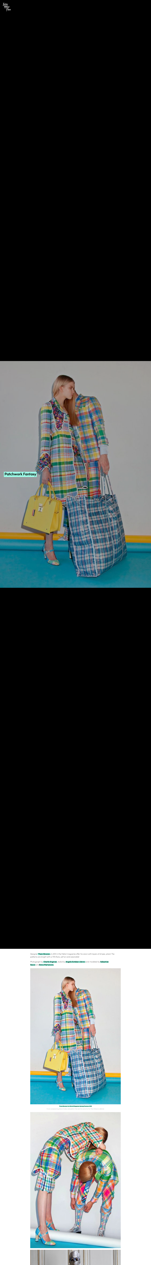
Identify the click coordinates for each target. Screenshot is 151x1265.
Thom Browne (44, 954)
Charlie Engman (50, 962)
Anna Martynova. (46, 965)
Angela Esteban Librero (75, 962)
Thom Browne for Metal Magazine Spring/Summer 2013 (75, 1106)
